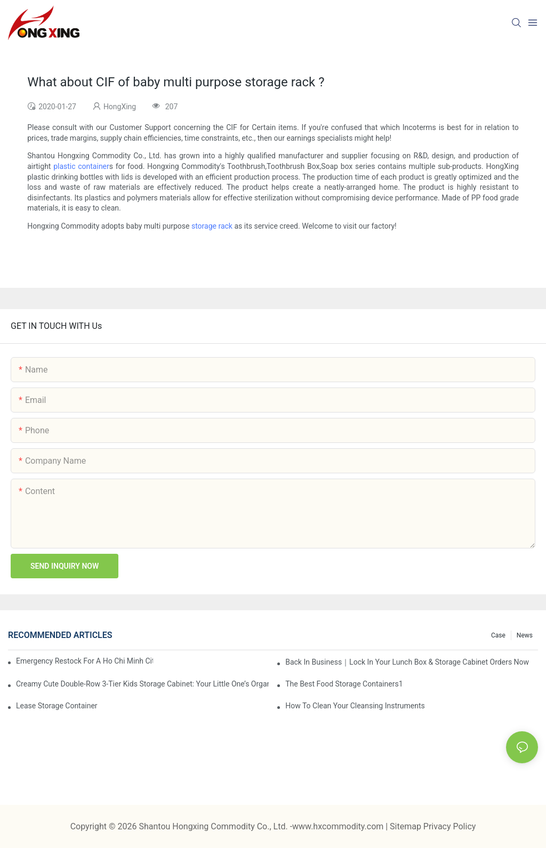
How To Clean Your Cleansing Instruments (355, 705)
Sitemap (406, 826)
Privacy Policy (449, 826)
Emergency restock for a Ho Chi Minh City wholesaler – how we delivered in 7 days (84, 661)
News (525, 635)
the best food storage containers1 (344, 684)
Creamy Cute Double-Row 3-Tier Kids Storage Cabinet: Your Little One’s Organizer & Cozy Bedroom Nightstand (142, 684)
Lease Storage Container (57, 705)
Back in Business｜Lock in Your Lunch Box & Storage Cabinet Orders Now (407, 662)
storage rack (211, 226)
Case (498, 635)
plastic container (81, 166)
